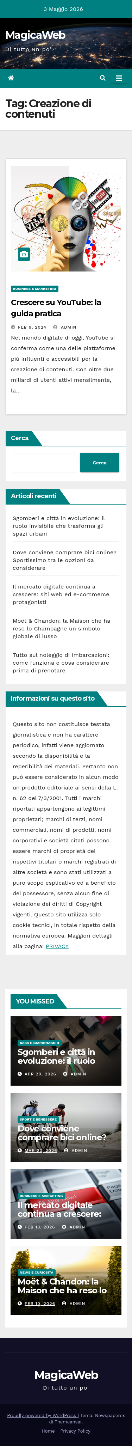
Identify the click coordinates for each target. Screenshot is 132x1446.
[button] (103, 78)
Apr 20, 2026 (40, 1074)
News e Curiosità (37, 1272)
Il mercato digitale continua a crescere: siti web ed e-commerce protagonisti (61, 594)
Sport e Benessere (38, 1119)
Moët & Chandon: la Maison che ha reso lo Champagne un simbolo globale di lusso (61, 628)
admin (64, 327)
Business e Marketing (34, 289)
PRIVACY (57, 946)
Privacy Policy (75, 1431)
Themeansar (68, 1421)
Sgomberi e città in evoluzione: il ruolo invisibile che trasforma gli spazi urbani (59, 526)
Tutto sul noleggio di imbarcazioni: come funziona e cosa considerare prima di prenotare (61, 663)
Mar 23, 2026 (41, 1150)
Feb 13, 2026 (40, 1227)
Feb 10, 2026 (40, 1303)
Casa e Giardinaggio (39, 1043)
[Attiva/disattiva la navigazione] (119, 78)
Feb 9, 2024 (32, 327)
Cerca (20, 437)
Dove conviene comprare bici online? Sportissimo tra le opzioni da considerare (65, 560)
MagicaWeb (35, 35)
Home (48, 1431)
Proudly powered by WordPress (42, 1415)
